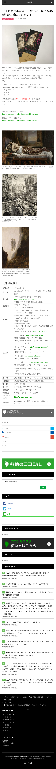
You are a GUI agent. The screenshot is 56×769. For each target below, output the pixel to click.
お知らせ (8, 717)
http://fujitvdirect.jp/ (40, 332)
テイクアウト (9, 719)
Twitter (6, 428)
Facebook (8, 432)
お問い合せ (6, 745)
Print (6, 446)
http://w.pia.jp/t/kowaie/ (35, 335)
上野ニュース (7, 19)
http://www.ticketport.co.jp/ (38, 362)
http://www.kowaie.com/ (23, 397)
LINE (6, 514)
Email (6, 441)
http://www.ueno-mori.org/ (24, 299)
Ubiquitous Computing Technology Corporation (26, 756)
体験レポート (9, 725)
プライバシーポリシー (10, 743)
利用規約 (5, 741)
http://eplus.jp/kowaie (33, 356)
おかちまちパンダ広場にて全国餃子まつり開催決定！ (23, 622)
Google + (7, 437)
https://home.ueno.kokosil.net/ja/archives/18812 (20, 120)
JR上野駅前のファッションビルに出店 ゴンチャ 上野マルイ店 (27, 584)
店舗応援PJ (9, 727)
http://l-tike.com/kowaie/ (39, 347)
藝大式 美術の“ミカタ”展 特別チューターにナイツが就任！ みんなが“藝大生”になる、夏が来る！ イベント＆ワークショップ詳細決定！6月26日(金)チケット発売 (27, 682)
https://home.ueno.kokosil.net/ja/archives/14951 (20, 114)
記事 (6, 730)
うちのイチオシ (10, 714)
